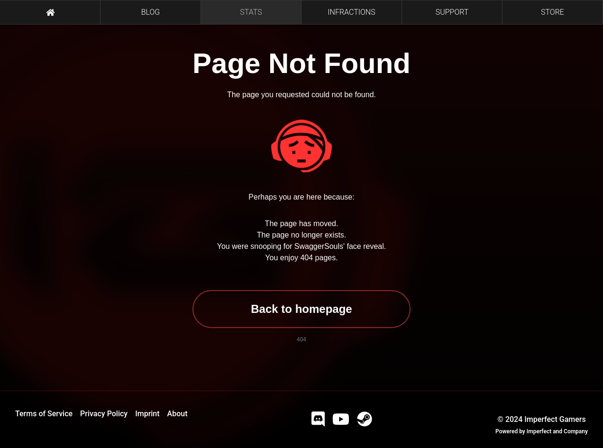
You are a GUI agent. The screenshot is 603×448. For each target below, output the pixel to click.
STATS (251, 12)
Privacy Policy (104, 413)
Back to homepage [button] (301, 308)
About (177, 413)
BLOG (150, 12)
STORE (552, 12)
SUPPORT (452, 12)
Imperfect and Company (557, 431)
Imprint (147, 413)
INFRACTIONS (351, 12)
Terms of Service (44, 413)
